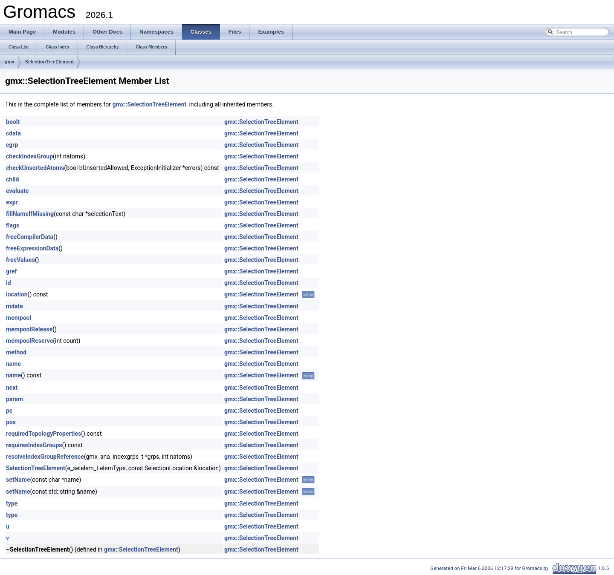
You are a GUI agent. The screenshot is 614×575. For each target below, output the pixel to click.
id (8, 282)
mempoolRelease (29, 329)
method (16, 352)
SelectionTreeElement (49, 61)
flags (12, 225)
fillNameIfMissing (30, 213)
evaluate (17, 190)
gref (11, 271)
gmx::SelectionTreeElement (149, 104)
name (13, 363)
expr (12, 202)
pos (11, 422)
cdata (13, 133)
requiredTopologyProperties (43, 433)
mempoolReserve (29, 340)
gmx (9, 61)
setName (18, 479)
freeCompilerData (29, 236)
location (17, 294)
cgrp (12, 144)
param (14, 399)
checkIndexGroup (29, 156)
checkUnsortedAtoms (35, 167)
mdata (14, 306)
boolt (13, 121)
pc (9, 410)
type (11, 503)
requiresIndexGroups (34, 445)
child (12, 179)
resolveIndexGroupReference (45, 456)
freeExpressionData (32, 248)
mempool (18, 317)
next (11, 387)
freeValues (20, 259)
